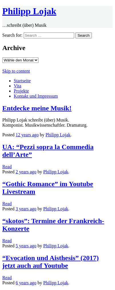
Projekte (21, 91)
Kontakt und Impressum (36, 96)
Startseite (22, 80)
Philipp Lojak (29, 11)
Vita (17, 85)
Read (7, 166)
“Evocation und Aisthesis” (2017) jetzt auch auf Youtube (50, 261)
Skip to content (16, 71)
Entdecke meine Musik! (37, 108)
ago (27, 134)
